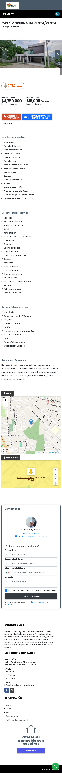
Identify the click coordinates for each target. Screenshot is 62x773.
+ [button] (5, 400)
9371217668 (9, 678)
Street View (13, 85)
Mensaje (9, 577)
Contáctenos (12, 716)
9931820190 (9, 671)
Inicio (8, 704)
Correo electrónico (15, 559)
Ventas (9, 708)
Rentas (9, 712)
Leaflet (38, 452)
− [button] (5, 404)
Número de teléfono (15, 568)
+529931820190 (32, 533)
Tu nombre (11, 550)
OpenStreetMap (54, 452)
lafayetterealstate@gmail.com (32, 536)
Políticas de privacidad (17, 719)
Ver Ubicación (25, 477)
